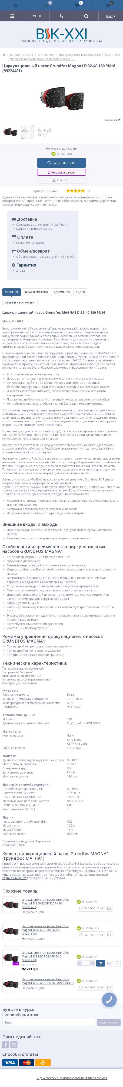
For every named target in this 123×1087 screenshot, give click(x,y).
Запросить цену (61, 163)
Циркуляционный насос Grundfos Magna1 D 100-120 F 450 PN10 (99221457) (45, 903)
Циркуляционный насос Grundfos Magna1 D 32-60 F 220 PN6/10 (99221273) (45, 956)
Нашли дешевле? (61, 172)
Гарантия (26, 265)
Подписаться (108, 1022)
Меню (37, 16)
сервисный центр (14, 878)
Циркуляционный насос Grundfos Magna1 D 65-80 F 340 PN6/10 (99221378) (45, 929)
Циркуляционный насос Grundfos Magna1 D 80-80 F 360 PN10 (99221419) (48, 981)
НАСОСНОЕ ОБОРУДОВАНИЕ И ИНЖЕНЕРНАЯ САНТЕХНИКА (61, 35)
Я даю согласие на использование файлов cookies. (72, 1078)
